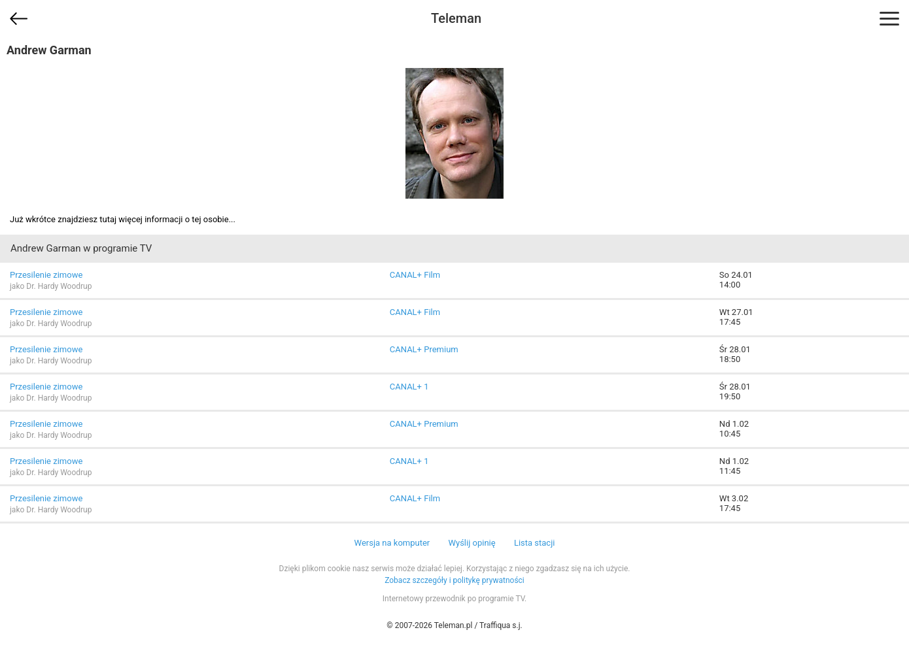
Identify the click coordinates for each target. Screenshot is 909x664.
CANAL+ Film (415, 275)
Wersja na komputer (392, 543)
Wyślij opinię (471, 543)
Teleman (456, 18)
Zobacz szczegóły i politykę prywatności (454, 580)
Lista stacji (534, 543)
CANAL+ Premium (424, 349)
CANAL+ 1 (409, 386)
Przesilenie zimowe (46, 275)
